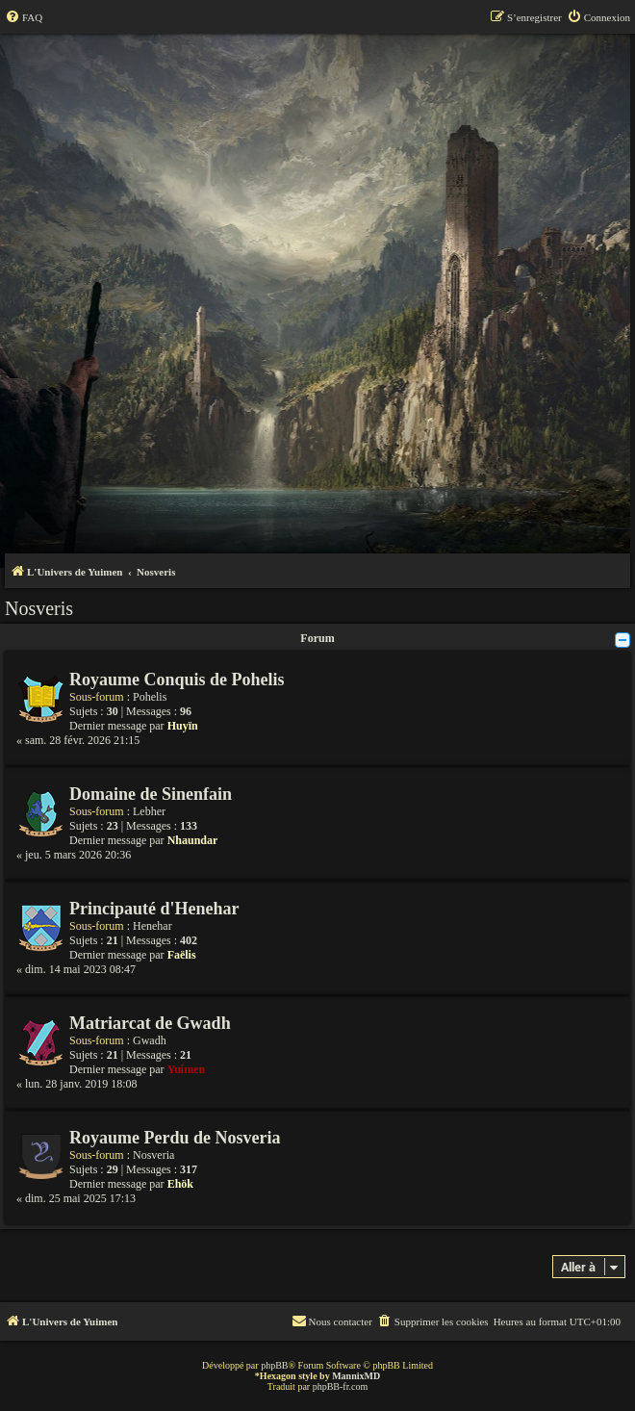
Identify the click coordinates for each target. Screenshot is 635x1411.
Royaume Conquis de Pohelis (177, 679)
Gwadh (149, 1040)
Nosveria (153, 1155)
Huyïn (182, 725)
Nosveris (39, 608)
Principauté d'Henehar (154, 908)
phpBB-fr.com (340, 1386)
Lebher (149, 811)
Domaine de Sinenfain (150, 794)
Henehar (152, 926)
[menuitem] (23, 17)
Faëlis (181, 955)
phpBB (274, 1365)
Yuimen (186, 1069)
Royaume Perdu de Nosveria (174, 1137)
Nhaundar (192, 840)
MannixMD (356, 1376)
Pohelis (149, 697)
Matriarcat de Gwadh (150, 1023)
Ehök (180, 1184)
